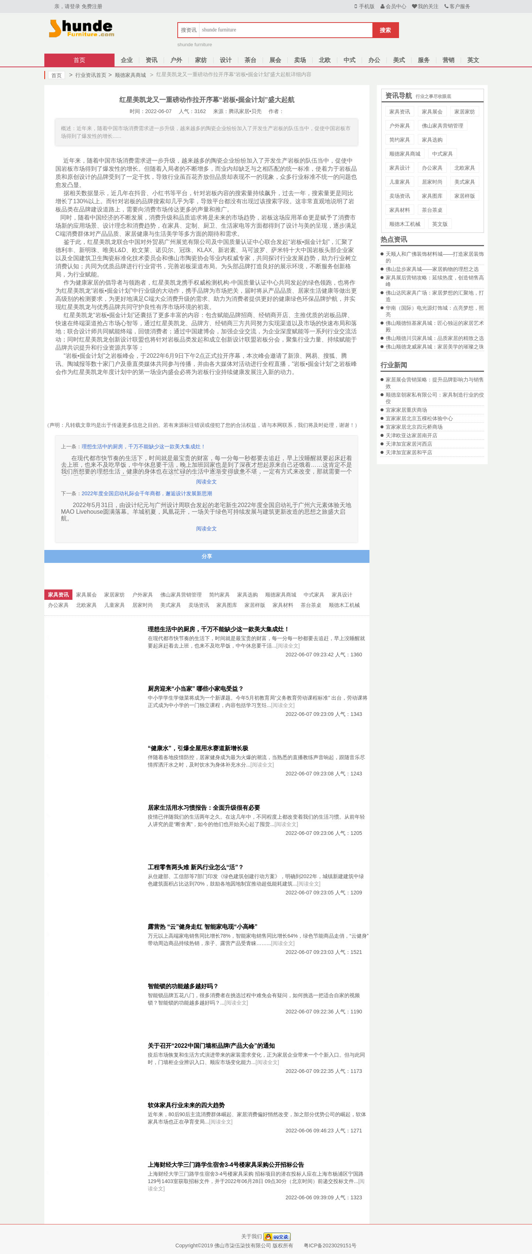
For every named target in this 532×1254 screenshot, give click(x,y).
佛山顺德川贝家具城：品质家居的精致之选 (435, 338)
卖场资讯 (399, 196)
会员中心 (393, 6)
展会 (275, 60)
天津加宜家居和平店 (409, 452)
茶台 (250, 60)
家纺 (201, 60)
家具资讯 (399, 112)
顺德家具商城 (127, 75)
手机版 (363, 6)
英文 (473, 60)
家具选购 (432, 140)
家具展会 (432, 112)
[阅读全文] (288, 646)
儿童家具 (399, 182)
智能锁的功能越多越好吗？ (183, 986)
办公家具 (432, 168)
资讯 (151, 60)
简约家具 (399, 140)
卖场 (300, 60)
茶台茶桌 (432, 210)
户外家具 (399, 126)
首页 (79, 60)
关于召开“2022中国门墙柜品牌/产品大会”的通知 (211, 1046)
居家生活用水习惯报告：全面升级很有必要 (204, 808)
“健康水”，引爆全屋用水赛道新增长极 (198, 748)
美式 (399, 60)
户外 (176, 60)
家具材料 (399, 210)
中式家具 (442, 154)
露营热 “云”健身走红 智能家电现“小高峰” (203, 927)
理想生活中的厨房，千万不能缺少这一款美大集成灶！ (144, 446)
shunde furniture (194, 44)
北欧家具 (464, 168)
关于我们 (251, 1236)
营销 (448, 60)
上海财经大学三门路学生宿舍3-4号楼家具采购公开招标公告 (226, 1165)
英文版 (440, 224)
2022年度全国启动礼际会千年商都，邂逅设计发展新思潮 (147, 493)
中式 (349, 60)
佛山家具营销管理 (442, 126)
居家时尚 (432, 182)
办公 (374, 60)
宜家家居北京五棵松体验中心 (419, 418)
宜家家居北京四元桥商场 (414, 427)
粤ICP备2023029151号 (330, 1245)
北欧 (325, 60)
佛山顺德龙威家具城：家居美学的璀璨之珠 (435, 347)
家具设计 (399, 168)
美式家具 (464, 182)
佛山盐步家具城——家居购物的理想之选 (432, 269)
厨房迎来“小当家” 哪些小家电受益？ (196, 689)
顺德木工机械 (404, 224)
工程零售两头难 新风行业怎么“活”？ (196, 867)
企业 (127, 60)
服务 (424, 60)
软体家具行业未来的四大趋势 (186, 1105)
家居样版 (464, 196)
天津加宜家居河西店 (409, 444)
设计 (226, 60)
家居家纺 (464, 112)
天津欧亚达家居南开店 (411, 435)
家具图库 (432, 196)
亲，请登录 (67, 6)
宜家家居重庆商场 (406, 410)
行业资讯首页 (87, 75)
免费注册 (92, 6)
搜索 (385, 30)
